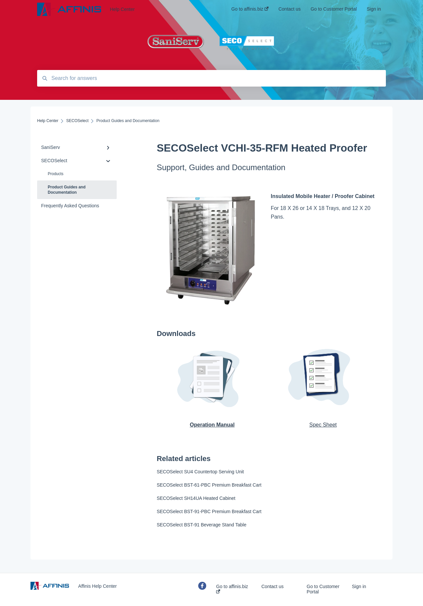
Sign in (359, 586)
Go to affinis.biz (232, 588)
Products (55, 173)
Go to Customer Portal (323, 589)
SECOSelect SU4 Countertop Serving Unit (200, 471)
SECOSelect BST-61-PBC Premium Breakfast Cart (209, 485)
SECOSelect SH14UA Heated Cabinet (196, 498)
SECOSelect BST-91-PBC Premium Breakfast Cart (209, 511)
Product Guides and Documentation (67, 190)
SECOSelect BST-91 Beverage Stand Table (202, 524)
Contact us (273, 586)
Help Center (122, 9)
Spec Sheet (323, 425)
